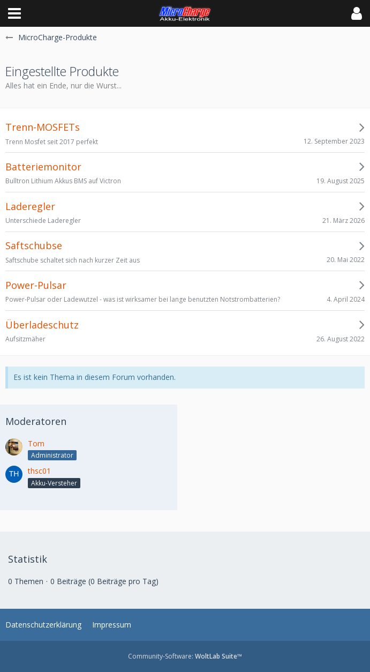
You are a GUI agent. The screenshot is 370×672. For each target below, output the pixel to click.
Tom (36, 443)
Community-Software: (185, 656)
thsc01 (39, 471)
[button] (14, 13)
